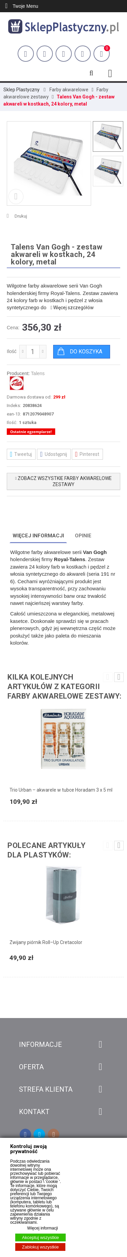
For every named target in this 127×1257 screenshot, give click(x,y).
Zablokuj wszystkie (40, 1247)
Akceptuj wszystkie (40, 1237)
